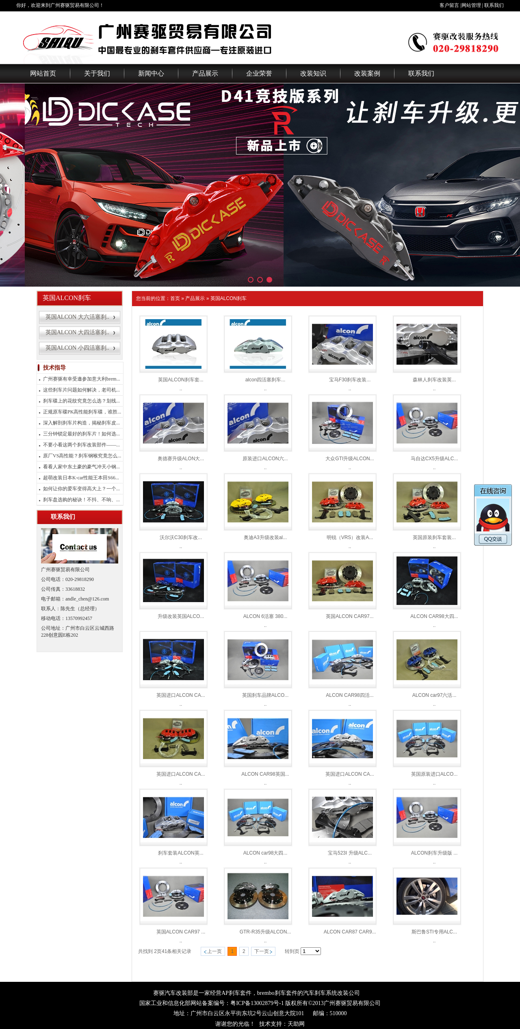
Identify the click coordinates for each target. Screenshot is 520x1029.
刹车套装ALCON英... (180, 853)
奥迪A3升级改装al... (265, 537)
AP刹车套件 (236, 993)
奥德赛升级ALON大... (181, 458)
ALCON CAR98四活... (349, 695)
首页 (175, 298)
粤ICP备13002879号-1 (257, 1003)
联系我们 (494, 5)
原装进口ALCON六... (265, 458)
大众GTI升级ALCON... (349, 458)
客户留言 (449, 5)
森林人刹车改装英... (434, 380)
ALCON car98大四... (265, 853)
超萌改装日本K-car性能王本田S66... (81, 478)
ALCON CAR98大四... (434, 616)
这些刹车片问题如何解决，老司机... (81, 390)
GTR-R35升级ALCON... (265, 932)
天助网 (296, 1024)
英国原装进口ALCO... (434, 774)
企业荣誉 (259, 73)
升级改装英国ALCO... (181, 616)
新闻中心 (151, 73)
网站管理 (471, 5)
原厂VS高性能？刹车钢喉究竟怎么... (82, 456)
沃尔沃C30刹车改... (181, 537)
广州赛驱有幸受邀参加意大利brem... (81, 379)
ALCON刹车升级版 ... (434, 853)
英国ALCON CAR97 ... (181, 932)
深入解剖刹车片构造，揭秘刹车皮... (81, 423)
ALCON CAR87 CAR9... (350, 932)
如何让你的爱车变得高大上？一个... (81, 489)
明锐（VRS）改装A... (350, 537)
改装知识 (313, 73)
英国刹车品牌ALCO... (265, 695)
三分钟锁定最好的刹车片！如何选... (81, 434)
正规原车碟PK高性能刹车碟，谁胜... (82, 412)
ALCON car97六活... (434, 695)
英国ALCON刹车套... (180, 380)
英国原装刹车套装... (434, 537)
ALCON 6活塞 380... (265, 616)
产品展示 (205, 73)
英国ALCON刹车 (228, 298)
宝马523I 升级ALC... (350, 853)
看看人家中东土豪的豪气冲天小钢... (81, 467)
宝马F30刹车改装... (350, 380)
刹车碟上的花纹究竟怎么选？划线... (81, 401)
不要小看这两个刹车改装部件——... (81, 445)
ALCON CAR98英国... (265, 774)
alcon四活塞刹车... (265, 380)
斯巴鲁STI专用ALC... (434, 932)
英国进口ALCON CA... (180, 695)
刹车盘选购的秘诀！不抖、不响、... (81, 500)
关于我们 (97, 73)
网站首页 (43, 73)
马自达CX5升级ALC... (434, 458)
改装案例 (367, 73)
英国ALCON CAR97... (349, 616)
